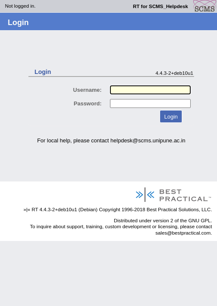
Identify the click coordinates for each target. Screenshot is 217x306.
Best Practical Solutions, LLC (179, 209)
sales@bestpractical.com (183, 232)
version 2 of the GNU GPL (182, 220)
